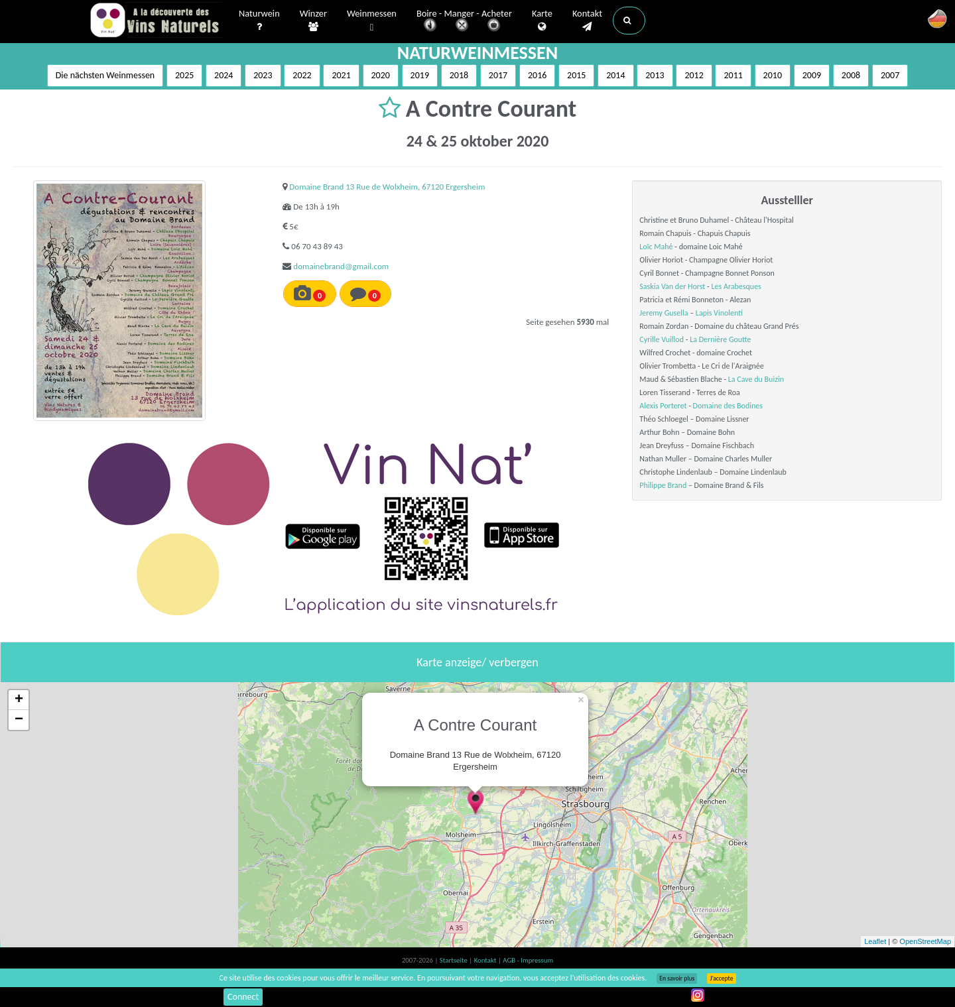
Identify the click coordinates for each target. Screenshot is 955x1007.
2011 (733, 75)
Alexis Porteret (662, 405)
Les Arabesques (736, 286)
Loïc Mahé (655, 246)
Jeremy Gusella (663, 313)
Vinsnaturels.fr (156, 21)
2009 (811, 75)
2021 (341, 75)
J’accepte (721, 978)
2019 (420, 75)
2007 (890, 75)
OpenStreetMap (925, 941)
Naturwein (259, 20)
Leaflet (875, 941)
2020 (380, 75)
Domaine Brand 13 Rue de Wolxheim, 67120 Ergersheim (387, 187)
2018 (459, 75)
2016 (537, 75)
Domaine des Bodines (728, 405)
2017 (498, 75)
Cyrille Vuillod (661, 339)
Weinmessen (372, 21)
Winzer (313, 20)
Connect (243, 996)
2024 (223, 75)
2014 (615, 75)
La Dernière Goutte (720, 339)
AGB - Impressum (528, 960)
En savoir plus (676, 978)
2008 (851, 75)
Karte (542, 20)
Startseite (454, 960)
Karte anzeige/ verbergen (477, 662)
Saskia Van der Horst (672, 286)
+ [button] (19, 700)
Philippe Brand (662, 485)
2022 (301, 75)
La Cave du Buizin (756, 379)
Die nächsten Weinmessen (105, 75)
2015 (576, 75)
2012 (693, 75)
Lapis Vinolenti (719, 313)
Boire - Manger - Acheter (464, 21)
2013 (654, 75)
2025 (184, 75)
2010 (772, 75)
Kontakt (587, 20)
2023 (262, 75)
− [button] (19, 720)
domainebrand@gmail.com (341, 266)
